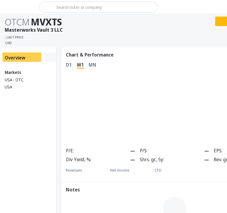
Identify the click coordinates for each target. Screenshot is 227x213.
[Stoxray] (19, 7)
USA (8, 87)
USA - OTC (14, 80)
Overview (15, 57)
